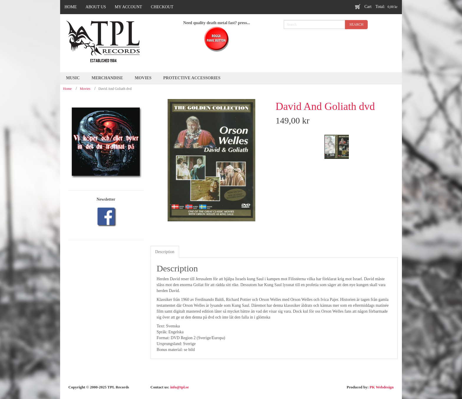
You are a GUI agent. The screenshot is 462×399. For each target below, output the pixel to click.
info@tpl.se (179, 387)
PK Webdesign (381, 387)
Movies (85, 89)
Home (67, 89)
